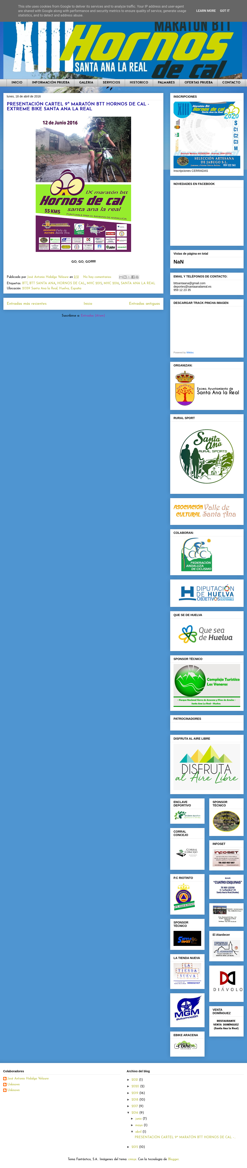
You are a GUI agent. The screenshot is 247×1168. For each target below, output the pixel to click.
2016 (135, 1113)
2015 (135, 1147)
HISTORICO (139, 82)
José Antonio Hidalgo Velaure (28, 1078)
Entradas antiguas (144, 304)
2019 (135, 1093)
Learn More (206, 11)
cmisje (132, 1159)
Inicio (88, 304)
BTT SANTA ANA (42, 283)
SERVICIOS (111, 82)
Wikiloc (190, 352)
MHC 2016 (111, 283)
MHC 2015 (94, 283)
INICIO (17, 82)
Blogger (173, 1159)
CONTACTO (231, 82)
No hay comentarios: (98, 277)
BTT (25, 283)
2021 (135, 1080)
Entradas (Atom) (93, 315)
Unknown (13, 1084)
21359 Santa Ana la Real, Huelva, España (51, 288)
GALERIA (86, 82)
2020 (136, 1086)
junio (139, 1118)
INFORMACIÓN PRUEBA (50, 82)
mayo (139, 1125)
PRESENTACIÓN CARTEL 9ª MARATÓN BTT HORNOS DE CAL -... (185, 1137)
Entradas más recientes (27, 304)
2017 (135, 1106)
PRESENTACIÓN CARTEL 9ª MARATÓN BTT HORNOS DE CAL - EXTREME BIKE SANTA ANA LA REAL (78, 107)
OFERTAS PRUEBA (199, 82)
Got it (225, 11)
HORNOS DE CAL (71, 283)
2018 (135, 1099)
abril (138, 1132)
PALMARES (166, 82)
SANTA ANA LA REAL (138, 283)
